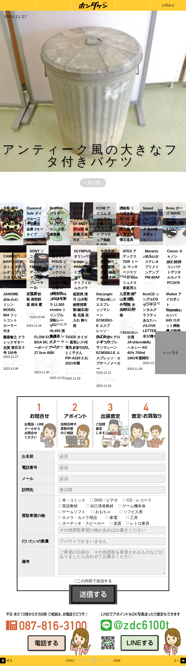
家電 (115, 517)
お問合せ (168, 5)
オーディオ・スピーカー (83, 523)
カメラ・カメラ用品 (81, 517)
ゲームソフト (74, 512)
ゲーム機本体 (133, 506)
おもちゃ (104, 512)
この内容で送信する (93, 581)
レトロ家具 (139, 523)
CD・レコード (139, 500)
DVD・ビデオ (106, 500)
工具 (136, 517)
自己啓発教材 (101, 506)
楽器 (117, 523)
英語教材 (71, 506)
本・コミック (73, 500)
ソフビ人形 (135, 512)
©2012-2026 (93, 660)
